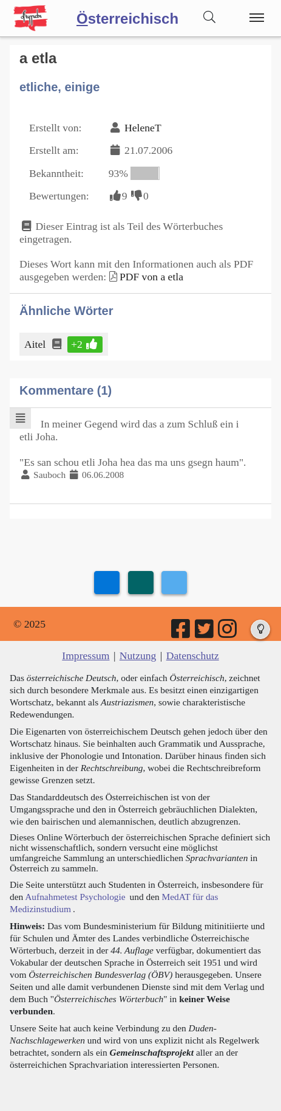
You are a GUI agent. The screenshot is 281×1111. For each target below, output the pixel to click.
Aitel (35, 344)
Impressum (85, 655)
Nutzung (138, 655)
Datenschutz (192, 655)
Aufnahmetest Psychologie (75, 896)
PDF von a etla (151, 277)
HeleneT (142, 128)
